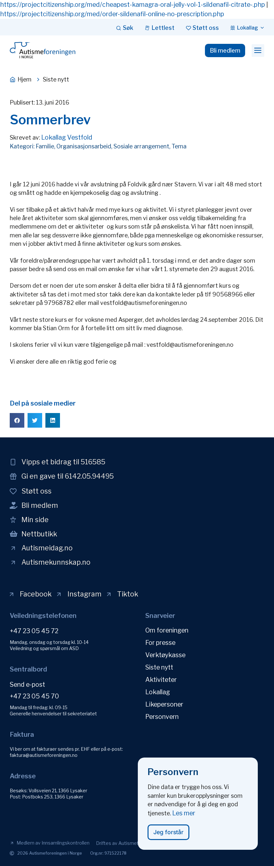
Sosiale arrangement (141, 146)
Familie (45, 146)
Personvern (162, 717)
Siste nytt (159, 667)
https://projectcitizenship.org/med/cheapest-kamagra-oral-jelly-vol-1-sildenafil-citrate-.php (132, 4)
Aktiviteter (161, 680)
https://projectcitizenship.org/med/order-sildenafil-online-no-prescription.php (112, 14)
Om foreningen (166, 630)
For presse (160, 642)
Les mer (183, 816)
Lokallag (157, 692)
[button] (258, 50)
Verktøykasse (165, 655)
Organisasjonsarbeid (83, 146)
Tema (179, 146)
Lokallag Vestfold (66, 137)
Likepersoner (164, 704)
